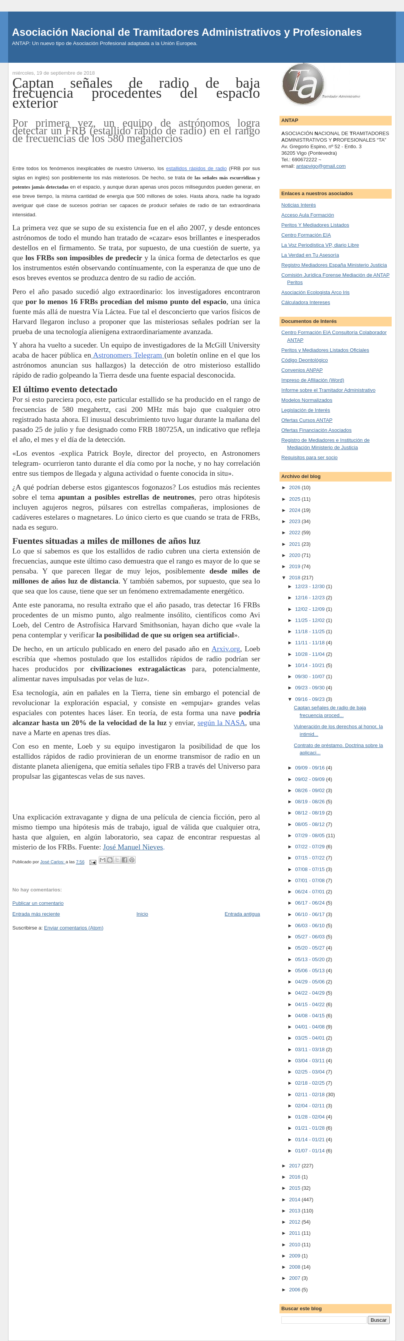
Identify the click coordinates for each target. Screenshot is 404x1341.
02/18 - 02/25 (310, 1083)
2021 (295, 544)
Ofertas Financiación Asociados (316, 430)
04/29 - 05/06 (310, 982)
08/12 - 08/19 (310, 813)
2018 (295, 577)
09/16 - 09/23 (310, 699)
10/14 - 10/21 (310, 665)
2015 (295, 1188)
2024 (295, 510)
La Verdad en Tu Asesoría (310, 255)
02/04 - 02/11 (310, 1106)
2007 (295, 1278)
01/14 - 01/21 (310, 1139)
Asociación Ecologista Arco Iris (315, 292)
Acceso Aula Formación (307, 215)
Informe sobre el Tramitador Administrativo (328, 390)
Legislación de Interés (305, 410)
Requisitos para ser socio (309, 457)
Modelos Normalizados (306, 400)
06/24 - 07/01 (310, 892)
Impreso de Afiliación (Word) (312, 380)
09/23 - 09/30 (310, 688)
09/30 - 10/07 (310, 676)
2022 (295, 532)
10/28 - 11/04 (310, 654)
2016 (295, 1177)
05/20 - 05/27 (310, 948)
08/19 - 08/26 (310, 801)
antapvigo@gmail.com (321, 166)
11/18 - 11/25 (310, 631)
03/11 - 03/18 (310, 1049)
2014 (295, 1199)
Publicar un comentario (38, 903)
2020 (295, 555)
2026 (295, 487)
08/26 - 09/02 (310, 790)
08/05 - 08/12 (310, 824)
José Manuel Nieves (133, 847)
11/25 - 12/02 (310, 620)
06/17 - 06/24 (310, 903)
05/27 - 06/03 (310, 937)
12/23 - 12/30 (310, 586)
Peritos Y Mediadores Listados (315, 225)
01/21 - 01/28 (310, 1128)
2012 (295, 1222)
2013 (295, 1211)
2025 (295, 499)
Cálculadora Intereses (305, 302)
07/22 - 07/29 (310, 846)
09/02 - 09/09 (310, 779)
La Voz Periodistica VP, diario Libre (320, 245)
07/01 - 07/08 (310, 880)
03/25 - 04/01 (310, 1038)
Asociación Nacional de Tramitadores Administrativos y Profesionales (187, 32)
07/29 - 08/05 (310, 835)
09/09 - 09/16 (310, 768)
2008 (295, 1267)
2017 (295, 1166)
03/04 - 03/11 (310, 1060)
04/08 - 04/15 (310, 1015)
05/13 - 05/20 (310, 959)
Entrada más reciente (36, 914)
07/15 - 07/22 (310, 858)
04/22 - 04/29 (310, 993)
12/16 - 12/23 (310, 597)
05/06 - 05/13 (310, 970)
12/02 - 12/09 (310, 609)
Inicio (142, 914)
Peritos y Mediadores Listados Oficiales (325, 350)
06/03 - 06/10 (310, 925)
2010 (295, 1244)
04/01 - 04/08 (310, 1027)
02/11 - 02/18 (310, 1094)
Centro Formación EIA (306, 235)
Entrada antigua (242, 914)
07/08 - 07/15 (310, 869)
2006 (295, 1290)
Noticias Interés (298, 205)
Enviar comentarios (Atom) (73, 928)
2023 (295, 521)
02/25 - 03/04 (310, 1072)
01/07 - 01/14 (310, 1151)
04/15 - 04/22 (310, 1004)
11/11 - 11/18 (310, 642)
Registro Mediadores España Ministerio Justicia (334, 265)
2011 (295, 1233)
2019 (295, 566)
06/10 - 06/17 (310, 914)
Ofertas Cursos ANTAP (307, 420)
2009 (295, 1256)
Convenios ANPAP (302, 370)
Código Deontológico (304, 360)
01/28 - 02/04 (310, 1117)
